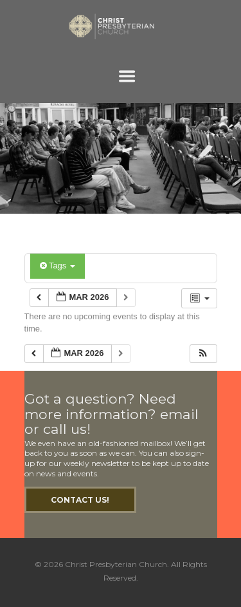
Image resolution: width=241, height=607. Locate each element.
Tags (57, 265)
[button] (203, 353)
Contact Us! (80, 500)
